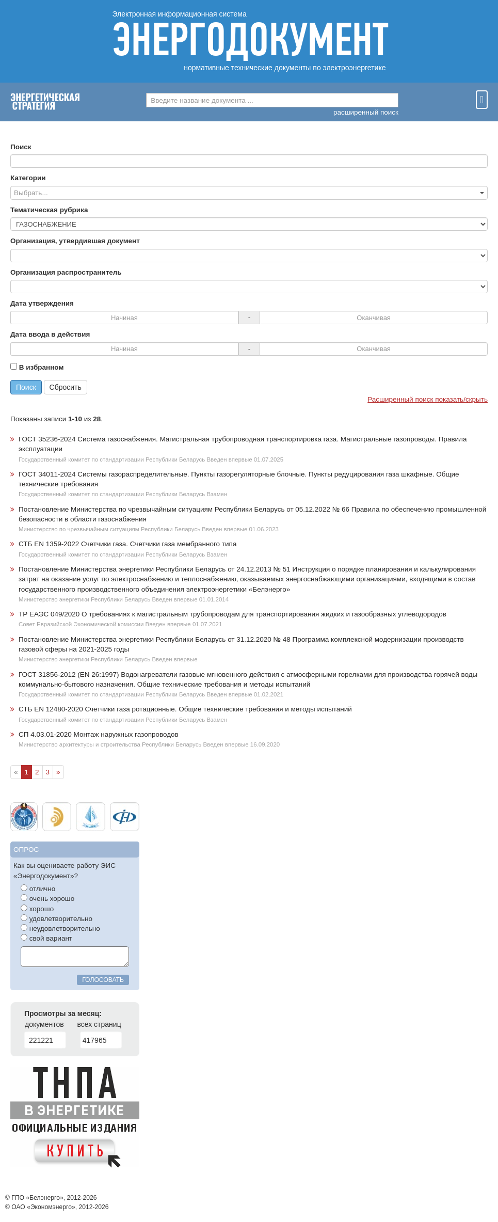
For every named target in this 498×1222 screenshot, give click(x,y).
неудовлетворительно (60, 928)
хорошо (37, 908)
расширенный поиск (365, 112)
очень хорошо (47, 898)
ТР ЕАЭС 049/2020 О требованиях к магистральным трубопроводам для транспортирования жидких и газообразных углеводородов (232, 614)
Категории (28, 178)
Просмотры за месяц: (63, 1013)
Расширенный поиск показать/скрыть (427, 399)
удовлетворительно (56, 918)
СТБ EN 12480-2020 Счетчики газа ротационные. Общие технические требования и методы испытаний (185, 709)
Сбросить (66, 387)
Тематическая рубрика (49, 210)
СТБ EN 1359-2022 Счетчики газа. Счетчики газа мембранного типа (127, 544)
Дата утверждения (42, 303)
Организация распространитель (66, 272)
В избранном (36, 367)
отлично (38, 888)
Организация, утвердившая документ (75, 241)
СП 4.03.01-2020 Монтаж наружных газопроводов (99, 734)
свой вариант (46, 938)
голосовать (103, 979)
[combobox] (272, 100)
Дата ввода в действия (50, 334)
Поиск (20, 147)
